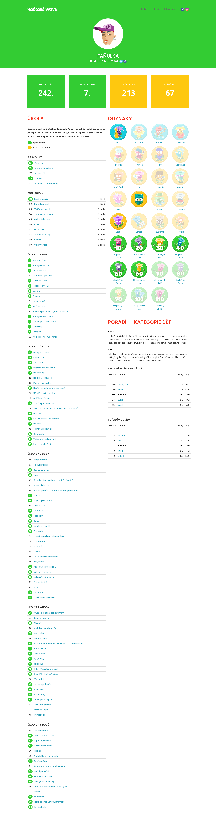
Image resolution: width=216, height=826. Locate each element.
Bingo (36, 521)
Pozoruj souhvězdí (42, 444)
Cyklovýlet (39, 796)
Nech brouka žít (41, 464)
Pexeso (36, 296)
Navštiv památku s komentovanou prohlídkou (56, 490)
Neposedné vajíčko (44, 168)
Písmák (180, 187)
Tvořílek (139, 164)
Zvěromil (160, 231)
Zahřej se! (38, 362)
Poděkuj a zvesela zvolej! (46, 183)
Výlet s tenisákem (42, 572)
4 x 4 (36, 587)
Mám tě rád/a (39, 260)
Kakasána (38, 664)
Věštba (36, 291)
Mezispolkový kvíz (41, 286)
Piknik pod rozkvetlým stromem (49, 801)
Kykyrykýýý (39, 658)
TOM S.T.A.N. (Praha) (103, 61)
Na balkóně (38, 372)
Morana (37, 551)
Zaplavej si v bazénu (43, 500)
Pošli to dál (38, 357)
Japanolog (180, 142)
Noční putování (41, 771)
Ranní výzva (39, 689)
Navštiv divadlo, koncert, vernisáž (49, 388)
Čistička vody (40, 505)
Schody (37, 239)
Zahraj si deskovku (41, 265)
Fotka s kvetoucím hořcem (46, 418)
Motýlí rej (37, 326)
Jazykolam (39, 561)
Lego (36, 475)
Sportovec (180, 164)
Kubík (120, 451)
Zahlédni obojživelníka (44, 597)
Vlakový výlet (40, 244)
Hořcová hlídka (41, 648)
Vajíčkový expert (42, 209)
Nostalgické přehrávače (45, 628)
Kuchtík (118, 164)
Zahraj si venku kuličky (43, 316)
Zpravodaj (38, 531)
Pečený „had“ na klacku (45, 566)
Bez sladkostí (40, 633)
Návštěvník (118, 187)
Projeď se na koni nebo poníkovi (49, 536)
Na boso (37, 423)
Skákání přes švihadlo (43, 403)
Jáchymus (123, 384)
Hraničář (38, 750)
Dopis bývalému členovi (44, 367)
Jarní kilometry (41, 730)
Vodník (160, 209)
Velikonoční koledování (44, 439)
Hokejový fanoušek (42, 377)
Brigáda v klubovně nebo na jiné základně (53, 480)
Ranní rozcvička (41, 618)
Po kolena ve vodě (43, 776)
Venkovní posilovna (43, 214)
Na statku (38, 510)
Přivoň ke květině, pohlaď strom (49, 613)
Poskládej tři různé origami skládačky (50, 311)
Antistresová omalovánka (45, 337)
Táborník (160, 187)
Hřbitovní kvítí (39, 301)
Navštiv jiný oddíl (42, 526)
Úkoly (143, 9)
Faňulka (122, 394)
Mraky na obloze (41, 352)
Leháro (139, 231)
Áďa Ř (121, 456)
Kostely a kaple (41, 709)
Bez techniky (40, 807)
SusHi (120, 389)
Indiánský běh (40, 638)
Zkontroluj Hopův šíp (43, 428)
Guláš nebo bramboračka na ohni (50, 766)
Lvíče (120, 400)
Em (119, 440)
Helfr (160, 164)
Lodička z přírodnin (42, 398)
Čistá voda (38, 434)
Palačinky (37, 331)
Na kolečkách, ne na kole (46, 756)
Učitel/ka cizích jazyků (44, 393)
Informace (169, 9)
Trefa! (37, 495)
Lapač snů (39, 592)
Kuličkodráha (40, 541)
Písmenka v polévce (42, 275)
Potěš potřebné (41, 459)
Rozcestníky (39, 694)
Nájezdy (37, 413)
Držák (118, 231)
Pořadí (155, 9)
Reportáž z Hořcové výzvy (46, 674)
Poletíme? (39, 163)
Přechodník (39, 679)
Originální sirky (40, 280)
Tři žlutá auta (39, 306)
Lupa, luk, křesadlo (42, 740)
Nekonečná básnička (44, 577)
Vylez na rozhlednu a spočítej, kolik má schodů (55, 408)
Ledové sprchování (43, 684)
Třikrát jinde (39, 715)
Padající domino (42, 219)
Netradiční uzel (41, 204)
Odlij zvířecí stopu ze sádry (46, 669)
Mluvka (139, 187)
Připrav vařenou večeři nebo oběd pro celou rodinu (58, 643)
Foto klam (38, 515)
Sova (139, 209)
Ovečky (38, 224)
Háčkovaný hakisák (43, 745)
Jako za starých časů (44, 735)
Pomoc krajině (40, 582)
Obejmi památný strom (44, 321)
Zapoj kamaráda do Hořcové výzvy (50, 786)
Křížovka (38, 178)
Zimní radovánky (42, 234)
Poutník (180, 231)
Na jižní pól (40, 173)
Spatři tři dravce (41, 485)
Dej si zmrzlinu (39, 270)
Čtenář (37, 623)
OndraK (121, 435)
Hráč (118, 142)
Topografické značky (44, 781)
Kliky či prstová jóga (43, 699)
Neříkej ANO (39, 653)
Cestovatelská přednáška (46, 556)
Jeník (120, 405)
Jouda (118, 209)
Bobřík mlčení (40, 761)
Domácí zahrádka (42, 383)
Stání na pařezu (41, 470)
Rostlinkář (139, 142)
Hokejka (159, 142)
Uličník (37, 791)
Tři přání (38, 546)
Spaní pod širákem (43, 704)
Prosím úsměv (41, 199)
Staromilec (180, 209)
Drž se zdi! (39, 229)
